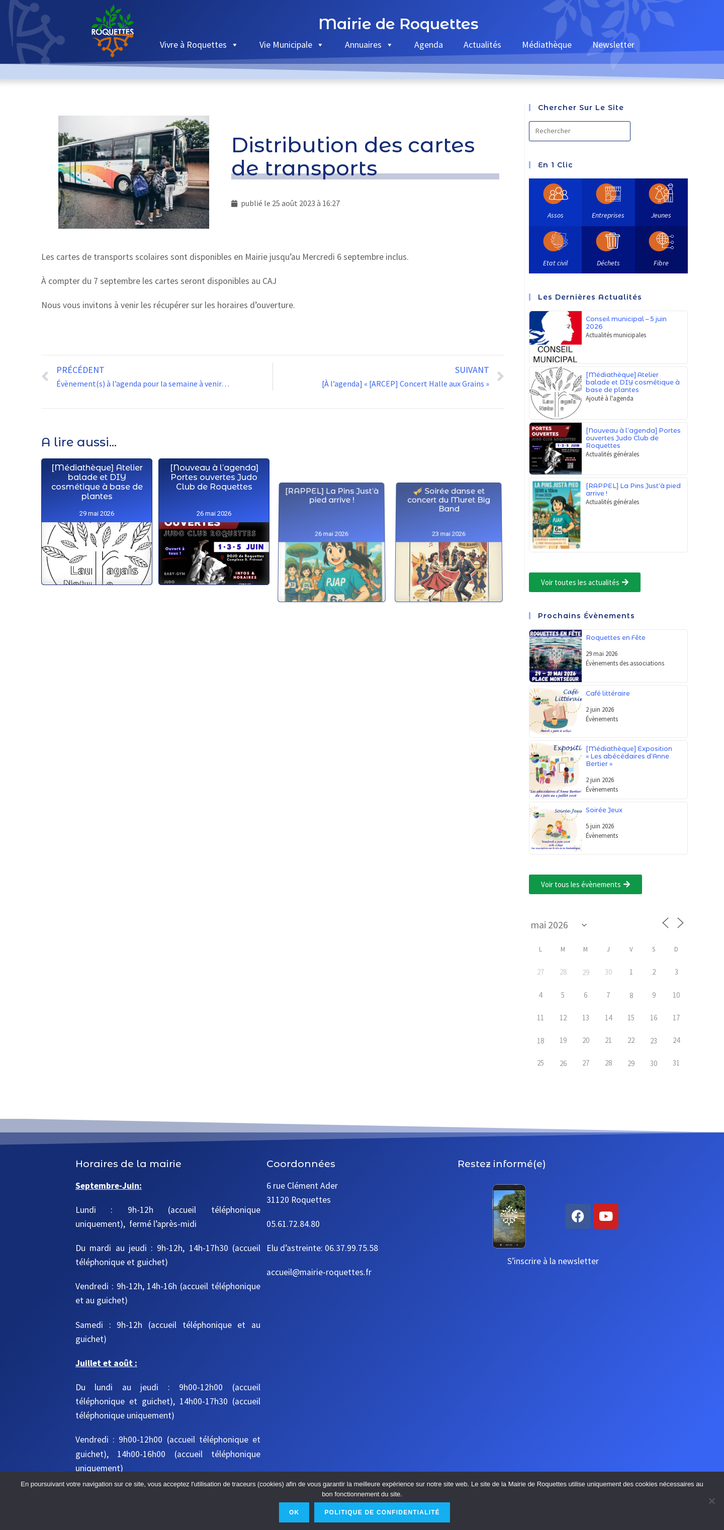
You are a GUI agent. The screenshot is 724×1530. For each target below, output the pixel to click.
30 (653, 1063)
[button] (585, 582)
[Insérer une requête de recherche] (579, 131)
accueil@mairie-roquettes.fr (319, 1272)
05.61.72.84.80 (293, 1223)
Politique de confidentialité (382, 1512)
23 (653, 1040)
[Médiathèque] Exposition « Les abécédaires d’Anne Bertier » (629, 756)
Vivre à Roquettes (199, 44)
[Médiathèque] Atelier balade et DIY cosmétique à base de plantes (97, 562)
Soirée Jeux (604, 810)
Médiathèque (547, 44)
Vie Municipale (291, 44)
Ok (294, 1512)
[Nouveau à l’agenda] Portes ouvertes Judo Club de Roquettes (213, 597)
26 (563, 1063)
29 (585, 972)
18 (540, 1040)
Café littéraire (608, 693)
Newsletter (613, 44)
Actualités (482, 44)
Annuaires (369, 44)
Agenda (428, 44)
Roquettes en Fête (616, 637)
